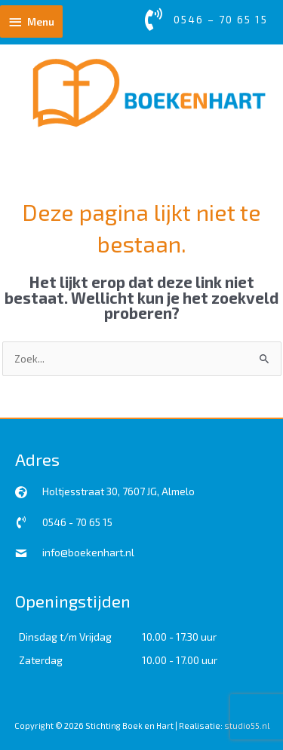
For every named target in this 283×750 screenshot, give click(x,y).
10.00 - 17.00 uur (179, 660)
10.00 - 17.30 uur (179, 636)
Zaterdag (41, 660)
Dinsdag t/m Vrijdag (65, 636)
